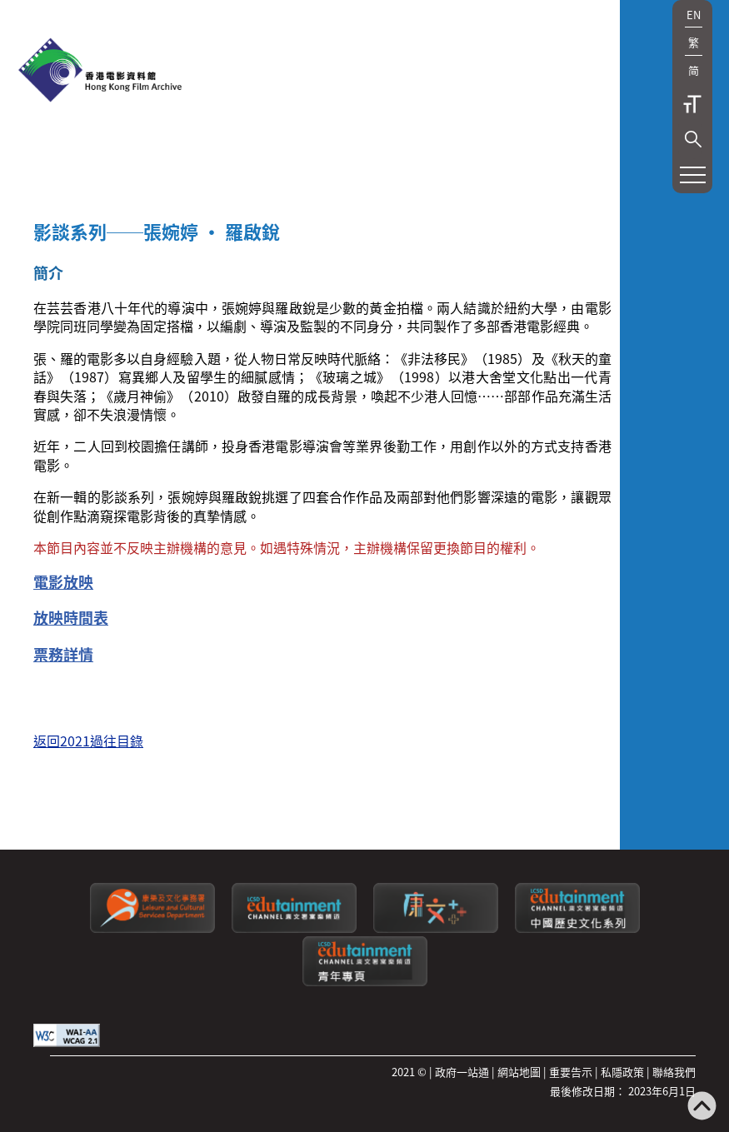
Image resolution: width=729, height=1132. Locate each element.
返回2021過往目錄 (88, 741)
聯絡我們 (674, 1072)
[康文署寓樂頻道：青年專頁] (364, 982)
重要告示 (570, 1072)
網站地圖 (519, 1072)
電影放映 (63, 581)
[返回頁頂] (702, 1107)
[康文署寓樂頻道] (294, 928)
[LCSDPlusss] (435, 928)
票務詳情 (63, 654)
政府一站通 (462, 1072)
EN (694, 14)
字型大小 (692, 104)
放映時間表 (70, 617)
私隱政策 (622, 1072)
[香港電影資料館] (100, 71)
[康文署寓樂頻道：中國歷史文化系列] (577, 928)
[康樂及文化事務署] (152, 928)
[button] (693, 139)
